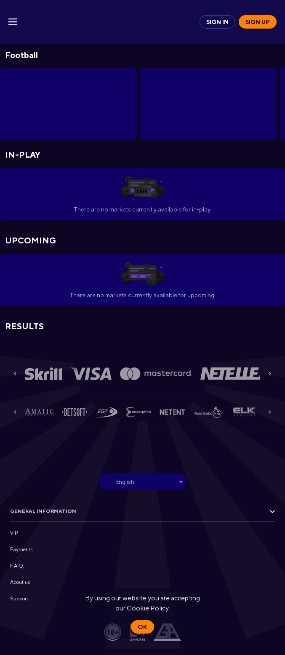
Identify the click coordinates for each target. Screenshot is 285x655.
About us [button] (20, 582)
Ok (142, 626)
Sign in (217, 21)
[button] (43, 373)
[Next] (270, 374)
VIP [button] (14, 533)
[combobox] (143, 481)
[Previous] (15, 374)
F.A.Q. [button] (17, 566)
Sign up (257, 21)
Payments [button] (21, 549)
